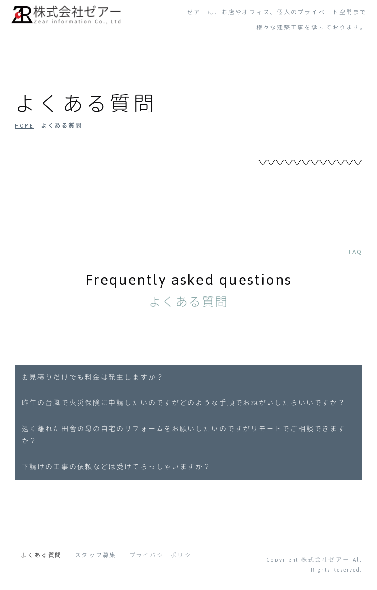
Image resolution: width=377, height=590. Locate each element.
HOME (24, 126)
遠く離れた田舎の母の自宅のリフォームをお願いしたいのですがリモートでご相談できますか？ (184, 435)
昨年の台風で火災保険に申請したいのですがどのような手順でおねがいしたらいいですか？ (184, 403)
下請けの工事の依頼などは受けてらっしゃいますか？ (116, 467)
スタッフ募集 (95, 555)
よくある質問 (41, 555)
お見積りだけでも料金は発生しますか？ (93, 378)
